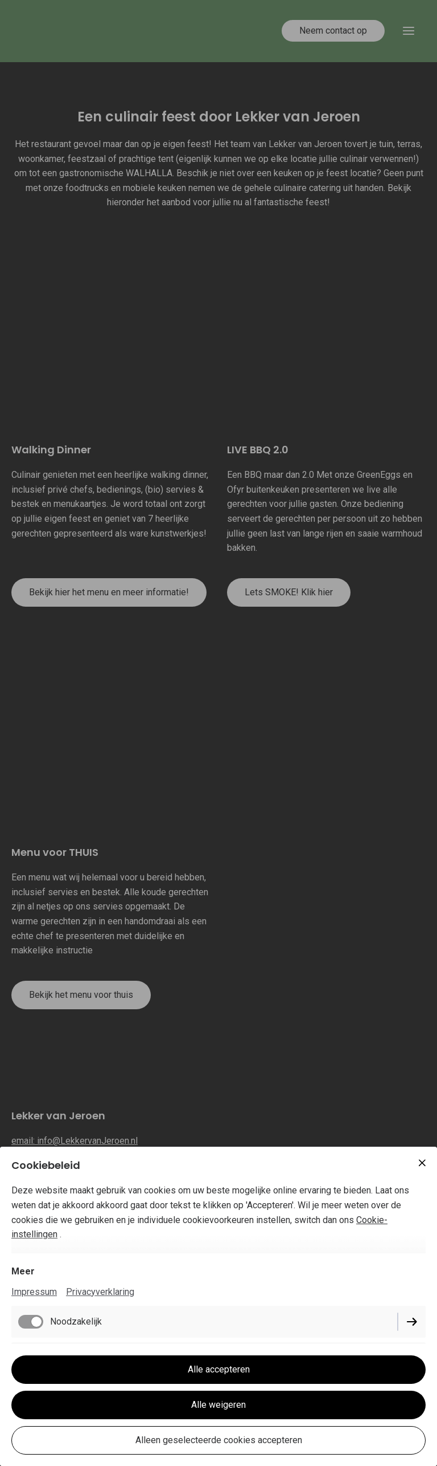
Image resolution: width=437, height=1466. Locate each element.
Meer (23, 1271)
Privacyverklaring (100, 1291)
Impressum (34, 1291)
